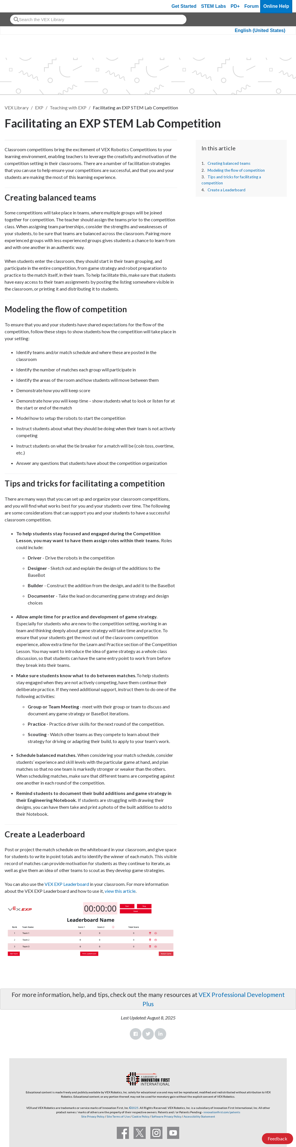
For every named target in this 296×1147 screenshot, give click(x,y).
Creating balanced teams (229, 163)
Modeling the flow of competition (236, 170)
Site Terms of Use (118, 1116)
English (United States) (260, 30)
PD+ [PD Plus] (235, 6)
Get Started (183, 6)
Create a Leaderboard (226, 190)
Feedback (277, 1138)
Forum (251, 6)
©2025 (133, 1107)
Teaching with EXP (68, 107)
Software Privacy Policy (166, 1116)
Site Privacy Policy (92, 1116)
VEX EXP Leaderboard (67, 884)
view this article (120, 891)
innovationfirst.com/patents (222, 1112)
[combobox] (98, 19)
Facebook (135, 1034)
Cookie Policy (140, 1116)
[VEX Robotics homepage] (16, 6)
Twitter (148, 1034)
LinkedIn (160, 1034)
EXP (39, 107)
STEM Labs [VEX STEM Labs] (213, 6)
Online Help (276, 6)
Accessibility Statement (199, 1116)
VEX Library (17, 107)
